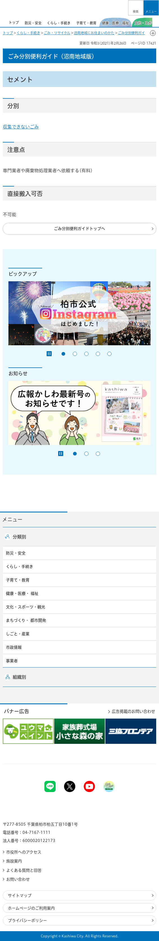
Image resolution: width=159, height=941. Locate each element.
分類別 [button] (19, 537)
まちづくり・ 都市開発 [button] (26, 620)
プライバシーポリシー (27, 920)
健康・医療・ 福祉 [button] (22, 593)
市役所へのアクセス (23, 852)
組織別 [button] (19, 677)
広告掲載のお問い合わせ (133, 711)
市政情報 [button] (14, 647)
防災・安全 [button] (16, 553)
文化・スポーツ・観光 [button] (25, 607)
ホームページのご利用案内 (31, 908)
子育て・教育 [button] (17, 580)
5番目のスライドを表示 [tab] (109, 354)
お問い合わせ (18, 879)
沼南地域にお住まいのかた (94, 32)
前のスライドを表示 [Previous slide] (3, 22)
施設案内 (14, 861)
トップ (8, 32)
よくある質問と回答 (24, 870)
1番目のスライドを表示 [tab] (63, 354)
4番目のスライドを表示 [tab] (98, 354)
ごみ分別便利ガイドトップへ (79, 229)
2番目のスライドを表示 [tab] (75, 354)
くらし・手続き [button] (19, 567)
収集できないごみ (21, 127)
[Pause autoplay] (49, 353)
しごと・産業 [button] (17, 634)
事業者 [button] (12, 661)
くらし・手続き (28, 32)
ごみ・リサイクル (57, 32)
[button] (135, 7)
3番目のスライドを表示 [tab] (86, 354)
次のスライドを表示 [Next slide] (155, 22)
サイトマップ (19, 896)
